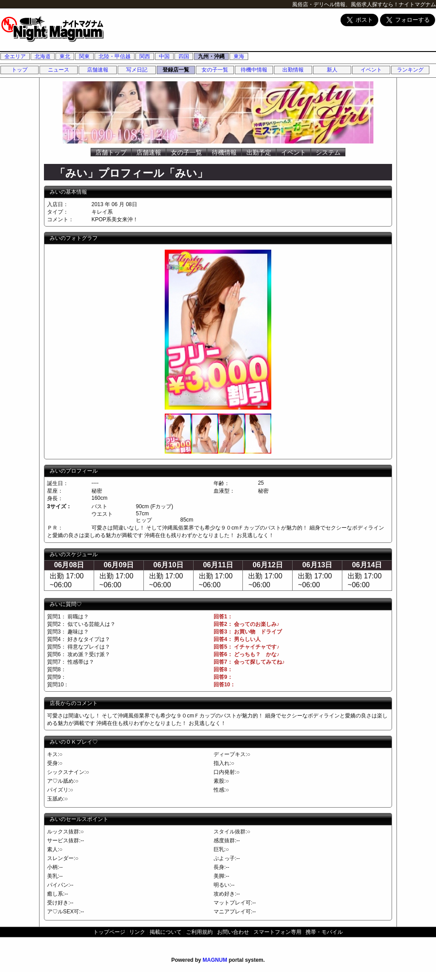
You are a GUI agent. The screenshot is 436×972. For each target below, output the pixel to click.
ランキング (410, 70)
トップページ (109, 932)
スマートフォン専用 (277, 932)
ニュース (58, 70)
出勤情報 (293, 70)
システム (328, 152)
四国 (183, 56)
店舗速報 (97, 70)
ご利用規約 (199, 932)
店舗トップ (111, 152)
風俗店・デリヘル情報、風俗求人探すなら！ (345, 4)
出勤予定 (258, 152)
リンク (137, 932)
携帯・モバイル (324, 932)
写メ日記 (136, 70)
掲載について (166, 932)
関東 (84, 56)
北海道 (43, 56)
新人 (332, 70)
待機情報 (224, 152)
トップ (20, 70)
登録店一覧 (176, 70)
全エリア (15, 56)
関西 (144, 56)
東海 (239, 56)
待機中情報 (254, 70)
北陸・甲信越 (115, 56)
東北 (64, 56)
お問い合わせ (233, 932)
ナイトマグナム (417, 4)
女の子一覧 (215, 70)
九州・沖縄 (211, 56)
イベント (371, 70)
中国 (164, 56)
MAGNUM (214, 960)
